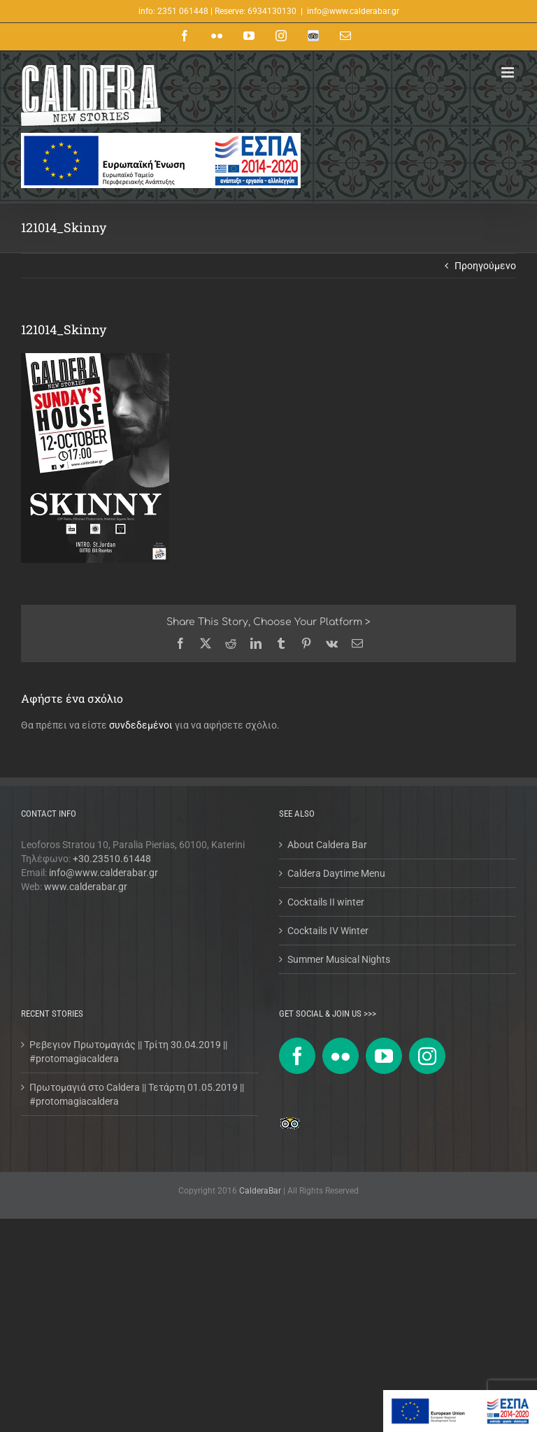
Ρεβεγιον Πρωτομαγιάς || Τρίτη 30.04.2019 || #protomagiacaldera (128, 1051)
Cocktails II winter (325, 902)
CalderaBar (261, 1191)
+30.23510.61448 (112, 858)
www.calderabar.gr (85, 886)
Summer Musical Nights (338, 959)
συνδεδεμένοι (141, 725)
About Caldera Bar (327, 844)
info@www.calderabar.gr (353, 11)
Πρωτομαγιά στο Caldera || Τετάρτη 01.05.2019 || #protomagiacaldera (136, 1094)
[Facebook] (297, 1056)
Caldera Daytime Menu (336, 873)
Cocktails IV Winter (327, 930)
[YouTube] (384, 1056)
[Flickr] (340, 1056)
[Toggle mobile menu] (508, 72)
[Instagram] (427, 1056)
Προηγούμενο (485, 265)
